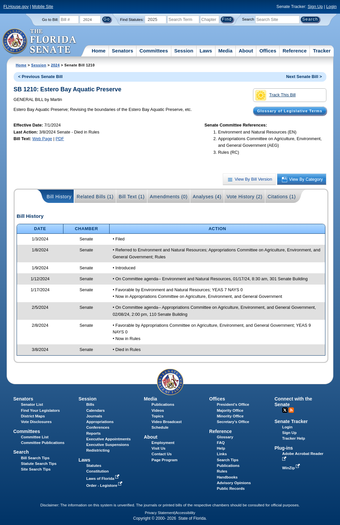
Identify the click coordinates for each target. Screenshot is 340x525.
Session (184, 50)
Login (331, 6)
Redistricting (98, 450)
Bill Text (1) (131, 196)
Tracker (321, 50)
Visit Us (158, 448)
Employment (162, 443)
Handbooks (227, 477)
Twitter (285, 410)
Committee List (34, 437)
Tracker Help (293, 438)
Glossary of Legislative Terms (289, 111)
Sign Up (315, 6)
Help (221, 448)
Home (99, 50)
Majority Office (230, 410)
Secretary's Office (233, 422)
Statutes (93, 466)
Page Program (164, 460)
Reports (93, 433)
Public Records (231, 488)
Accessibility (185, 513)
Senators (122, 50)
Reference (295, 50)
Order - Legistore (105, 485)
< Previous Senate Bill (40, 76)
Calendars (95, 410)
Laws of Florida (103, 479)
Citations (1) (282, 196)
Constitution (97, 471)
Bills (90, 404)
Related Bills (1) (95, 196)
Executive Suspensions (107, 445)
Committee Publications (42, 443)
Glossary (225, 437)
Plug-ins (284, 448)
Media (225, 50)
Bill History (59, 196)
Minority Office (230, 416)
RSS (291, 410)
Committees (153, 50)
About (246, 50)
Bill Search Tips (35, 458)
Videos (157, 410)
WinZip (291, 468)
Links (222, 454)
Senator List (32, 404)
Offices (267, 50)
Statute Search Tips (38, 464)
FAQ (221, 443)
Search (248, 19)
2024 (55, 65)
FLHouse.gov (16, 6)
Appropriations (100, 422)
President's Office (233, 404)
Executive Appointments (108, 439)
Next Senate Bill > (304, 76)
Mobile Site (42, 6)
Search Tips (227, 460)
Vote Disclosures (36, 422)
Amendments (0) (169, 196)
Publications (162, 404)
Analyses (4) (207, 196)
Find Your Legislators (40, 410)
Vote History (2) (244, 196)
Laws (206, 50)
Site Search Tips (35, 469)
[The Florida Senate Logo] (39, 41)
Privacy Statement (159, 513)
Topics (157, 416)
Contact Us (161, 454)
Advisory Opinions (234, 483)
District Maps (33, 416)
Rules (222, 471)
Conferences (98, 427)
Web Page (42, 138)
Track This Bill (275, 95)
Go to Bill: (50, 20)
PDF (59, 138)
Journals (94, 416)
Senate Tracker (291, 421)
